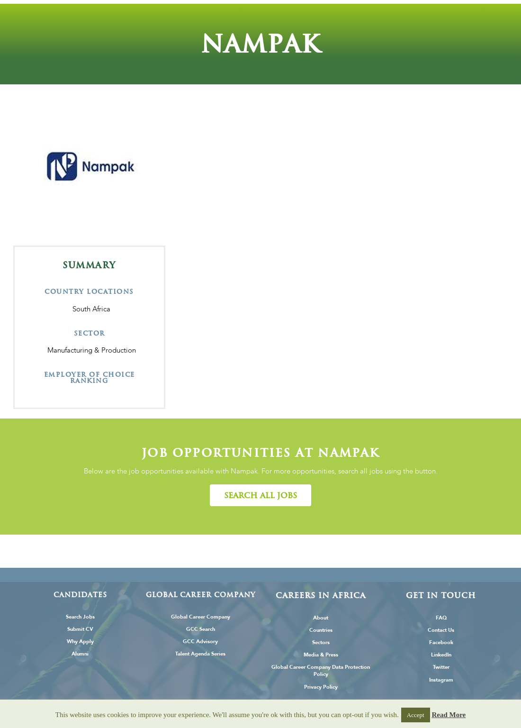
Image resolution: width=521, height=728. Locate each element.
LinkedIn (441, 654)
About (320, 617)
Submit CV (80, 629)
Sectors (321, 642)
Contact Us (441, 630)
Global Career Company (200, 616)
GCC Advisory (200, 641)
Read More (448, 715)
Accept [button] (415, 715)
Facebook (441, 642)
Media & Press (321, 654)
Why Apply (80, 641)
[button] (260, 495)
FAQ (441, 617)
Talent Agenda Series (200, 653)
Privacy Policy (321, 687)
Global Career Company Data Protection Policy (320, 671)
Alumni (80, 653)
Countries (320, 630)
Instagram (441, 679)
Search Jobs (80, 616)
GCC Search (200, 629)
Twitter (441, 667)
